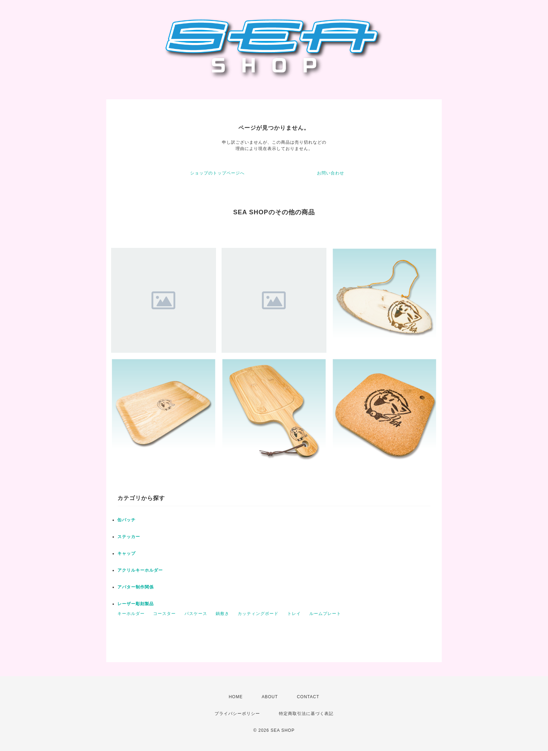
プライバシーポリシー (237, 713)
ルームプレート (325, 613)
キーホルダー (131, 613)
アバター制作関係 (135, 587)
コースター (164, 613)
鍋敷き (222, 613)
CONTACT (308, 696)
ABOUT (270, 696)
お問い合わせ (330, 173)
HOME (236, 696)
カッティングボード (258, 613)
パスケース (196, 613)
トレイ (294, 613)
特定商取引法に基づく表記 (306, 713)
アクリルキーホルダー (140, 570)
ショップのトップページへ (217, 173)
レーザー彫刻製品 (135, 603)
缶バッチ (126, 519)
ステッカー (128, 536)
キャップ (126, 553)
